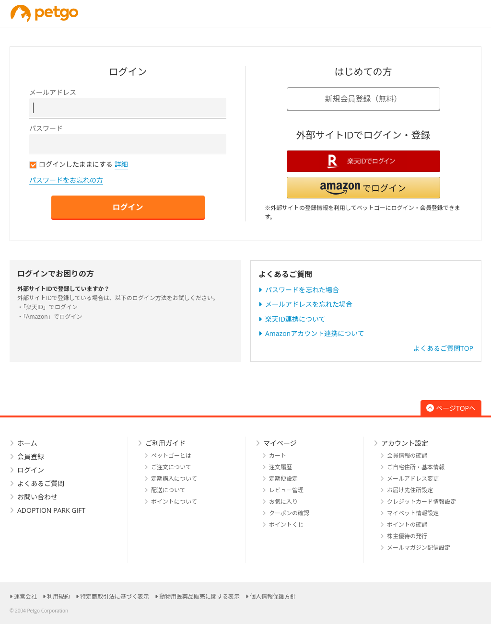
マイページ (280, 443)
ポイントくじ (286, 524)
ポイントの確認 (407, 524)
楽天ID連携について (295, 319)
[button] (363, 187)
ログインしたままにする (71, 164)
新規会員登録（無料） (363, 98)
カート (277, 455)
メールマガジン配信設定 (418, 547)
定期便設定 (283, 478)
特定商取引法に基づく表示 (114, 596)
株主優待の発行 (407, 536)
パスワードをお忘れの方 (66, 180)
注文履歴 (280, 467)
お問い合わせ (37, 496)
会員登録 (30, 456)
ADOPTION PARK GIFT (51, 510)
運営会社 (25, 596)
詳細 (121, 164)
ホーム (27, 443)
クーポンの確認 (289, 513)
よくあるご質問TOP (443, 348)
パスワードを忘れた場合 (302, 289)
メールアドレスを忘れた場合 (308, 304)
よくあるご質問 (40, 483)
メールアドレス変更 (413, 478)
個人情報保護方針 (273, 596)
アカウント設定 (404, 443)
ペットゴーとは (171, 455)
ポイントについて (174, 501)
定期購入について (174, 478)
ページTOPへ (451, 408)
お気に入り (283, 501)
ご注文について (171, 467)
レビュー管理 (286, 490)
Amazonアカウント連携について (314, 333)
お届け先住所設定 (410, 490)
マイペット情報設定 (413, 513)
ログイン (127, 207)
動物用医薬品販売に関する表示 (199, 596)
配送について (168, 490)
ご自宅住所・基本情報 (415, 467)
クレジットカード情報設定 (421, 501)
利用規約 (58, 596)
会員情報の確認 (407, 455)
